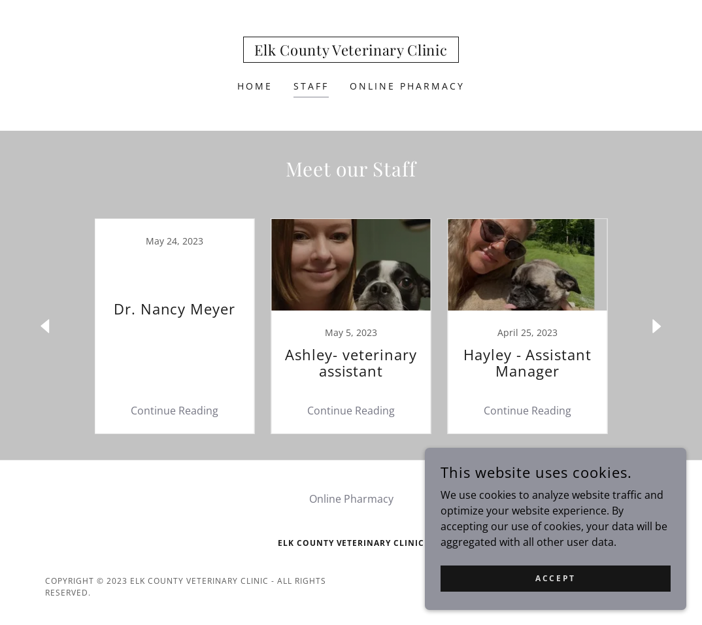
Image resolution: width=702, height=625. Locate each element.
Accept (555, 578)
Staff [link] (311, 86)
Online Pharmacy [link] (407, 86)
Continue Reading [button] (174, 410)
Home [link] (255, 86)
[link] (350, 51)
